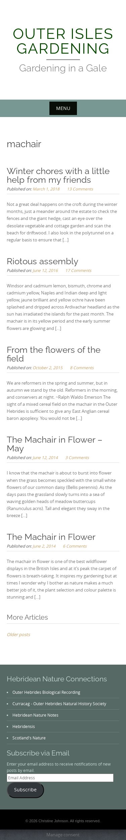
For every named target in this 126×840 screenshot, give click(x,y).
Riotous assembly (42, 261)
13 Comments (80, 188)
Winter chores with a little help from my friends (58, 175)
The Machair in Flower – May (54, 444)
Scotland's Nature (29, 737)
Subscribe (25, 790)
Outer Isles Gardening (63, 41)
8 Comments (82, 367)
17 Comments (78, 270)
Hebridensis (23, 726)
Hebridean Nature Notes (35, 715)
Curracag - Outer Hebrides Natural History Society (59, 703)
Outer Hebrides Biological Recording (46, 692)
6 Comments (75, 546)
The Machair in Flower (51, 537)
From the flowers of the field (53, 354)
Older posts (18, 634)
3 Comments (77, 457)
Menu (63, 108)
